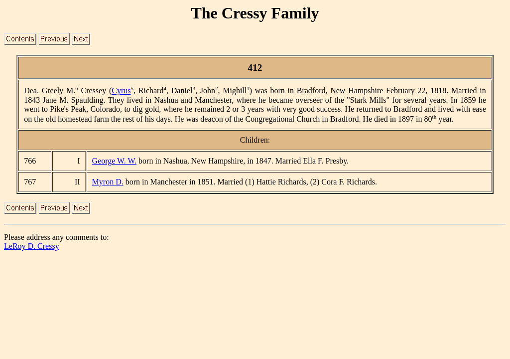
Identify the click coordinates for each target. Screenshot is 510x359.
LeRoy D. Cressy (31, 246)
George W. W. (114, 161)
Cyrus (121, 91)
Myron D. (108, 182)
